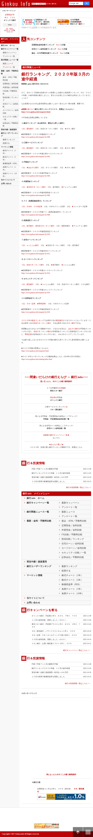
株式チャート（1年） (9, 152)
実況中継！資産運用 (9, 130)
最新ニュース (8, 64)
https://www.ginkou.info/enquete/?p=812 (35, 254)
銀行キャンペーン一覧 (9, 49)
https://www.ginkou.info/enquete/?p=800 (35, 137)
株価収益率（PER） (10, 163)
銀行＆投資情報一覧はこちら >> (78, 487)
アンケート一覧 (9, 56)
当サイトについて (8, 180)
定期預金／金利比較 (10, 84)
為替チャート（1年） (9, 168)
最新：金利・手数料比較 (9, 72)
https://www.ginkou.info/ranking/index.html (36, 359)
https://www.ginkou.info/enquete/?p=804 (35, 176)
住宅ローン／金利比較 (10, 105)
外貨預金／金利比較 (10, 87)
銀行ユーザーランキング (9, 134)
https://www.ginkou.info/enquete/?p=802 (35, 156)
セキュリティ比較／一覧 (10, 118)
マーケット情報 (7, 147)
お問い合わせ (6, 183)
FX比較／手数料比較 (10, 92)
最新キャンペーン (10, 53)
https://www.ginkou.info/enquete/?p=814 (35, 273)
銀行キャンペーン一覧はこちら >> (76, 650)
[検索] (76, 3)
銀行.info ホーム (8, 45)
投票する (6, 143)
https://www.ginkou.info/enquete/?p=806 (35, 195)
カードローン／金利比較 (10, 111)
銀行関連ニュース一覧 (9, 60)
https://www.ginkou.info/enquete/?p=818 (35, 312)
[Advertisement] (65, 717)
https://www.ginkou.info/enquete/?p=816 (35, 293)
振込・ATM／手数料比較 (10, 78)
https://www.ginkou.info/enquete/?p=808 (35, 215)
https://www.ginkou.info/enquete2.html (35, 112)
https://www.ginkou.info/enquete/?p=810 (35, 234)
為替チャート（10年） (10, 175)
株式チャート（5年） (9, 158)
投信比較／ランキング (10, 99)
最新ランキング (9, 140)
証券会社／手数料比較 (10, 124)
